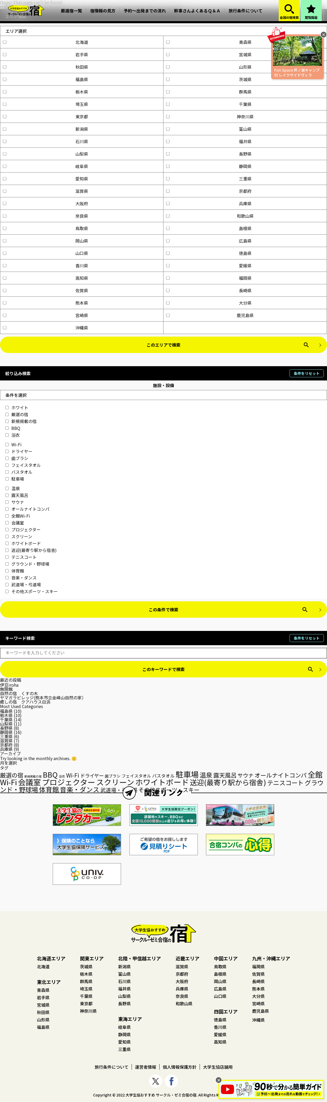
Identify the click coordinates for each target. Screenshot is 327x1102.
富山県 (209, 129)
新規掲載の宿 (21, 421)
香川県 (45, 265)
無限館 (6, 689)
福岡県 (209, 278)
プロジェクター (23, 529)
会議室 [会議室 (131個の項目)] (29, 781)
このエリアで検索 (163, 345)
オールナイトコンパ (27, 509)
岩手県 (45, 54)
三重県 (209, 178)
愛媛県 (209, 265)
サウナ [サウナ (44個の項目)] (245, 775)
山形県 (209, 67)
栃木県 (45, 92)
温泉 (12, 488)
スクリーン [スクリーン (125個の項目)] (115, 781)
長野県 (209, 154)
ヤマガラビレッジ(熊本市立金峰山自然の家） (43, 697)
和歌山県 (210, 216)
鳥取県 (45, 228)
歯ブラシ (16, 458)
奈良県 (45, 216)
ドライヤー (18, 451)
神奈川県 (210, 116)
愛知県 (45, 178)
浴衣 (12, 435)
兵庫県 (209, 203)
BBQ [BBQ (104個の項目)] (50, 774)
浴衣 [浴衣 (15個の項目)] (62, 776)
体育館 (14, 571)
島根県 (209, 228)
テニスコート (21, 557)
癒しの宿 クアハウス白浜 (25, 702)
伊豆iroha (9, 685)
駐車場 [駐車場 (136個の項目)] (187, 774)
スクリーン (18, 536)
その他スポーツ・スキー (31, 591)
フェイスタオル (23, 465)
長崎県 (209, 290)
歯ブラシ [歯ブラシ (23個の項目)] (113, 776)
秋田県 (45, 67)
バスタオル (18, 472)
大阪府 (45, 203)
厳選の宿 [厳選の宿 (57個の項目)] (11, 775)
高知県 (45, 278)
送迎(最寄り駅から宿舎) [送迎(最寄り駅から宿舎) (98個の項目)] (228, 782)
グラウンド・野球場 (27, 564)
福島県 (45, 79)
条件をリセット (307, 373)
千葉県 (209, 104)
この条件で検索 (163, 609)
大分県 (209, 303)
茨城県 (209, 79)
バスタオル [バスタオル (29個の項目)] (163, 775)
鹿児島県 (210, 315)
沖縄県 (45, 327)
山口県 (45, 253)
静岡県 (209, 166)
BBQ (12, 428)
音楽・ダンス (21, 577)
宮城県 (209, 54)
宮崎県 (45, 315)
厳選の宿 (16, 414)
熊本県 (45, 303)
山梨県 (45, 154)
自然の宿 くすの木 (19, 693)
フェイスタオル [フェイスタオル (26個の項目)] (136, 776)
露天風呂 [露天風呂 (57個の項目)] (225, 775)
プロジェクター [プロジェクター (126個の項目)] (68, 781)
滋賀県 (45, 191)
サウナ (14, 502)
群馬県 (209, 92)
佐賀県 (45, 290)
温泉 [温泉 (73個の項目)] (206, 774)
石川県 (45, 141)
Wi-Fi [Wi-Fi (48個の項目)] (72, 775)
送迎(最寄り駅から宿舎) (31, 550)
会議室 (14, 522)
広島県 (209, 241)
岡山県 (45, 241)
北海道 (45, 42)
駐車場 (14, 479)
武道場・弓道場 (23, 584)
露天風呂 (16, 495)
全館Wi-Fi (17, 516)
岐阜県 (45, 166)
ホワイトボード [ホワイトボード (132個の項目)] (162, 781)
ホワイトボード (23, 543)
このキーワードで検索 (163, 669)
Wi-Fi (13, 444)
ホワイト (16, 407)
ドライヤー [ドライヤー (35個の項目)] (92, 775)
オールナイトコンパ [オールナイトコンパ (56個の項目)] (280, 775)
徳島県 (209, 253)
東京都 (45, 116)
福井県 (209, 141)
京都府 (209, 191)
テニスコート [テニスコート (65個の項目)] (285, 782)
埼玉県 (45, 104)
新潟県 (45, 129)
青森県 (209, 42)
